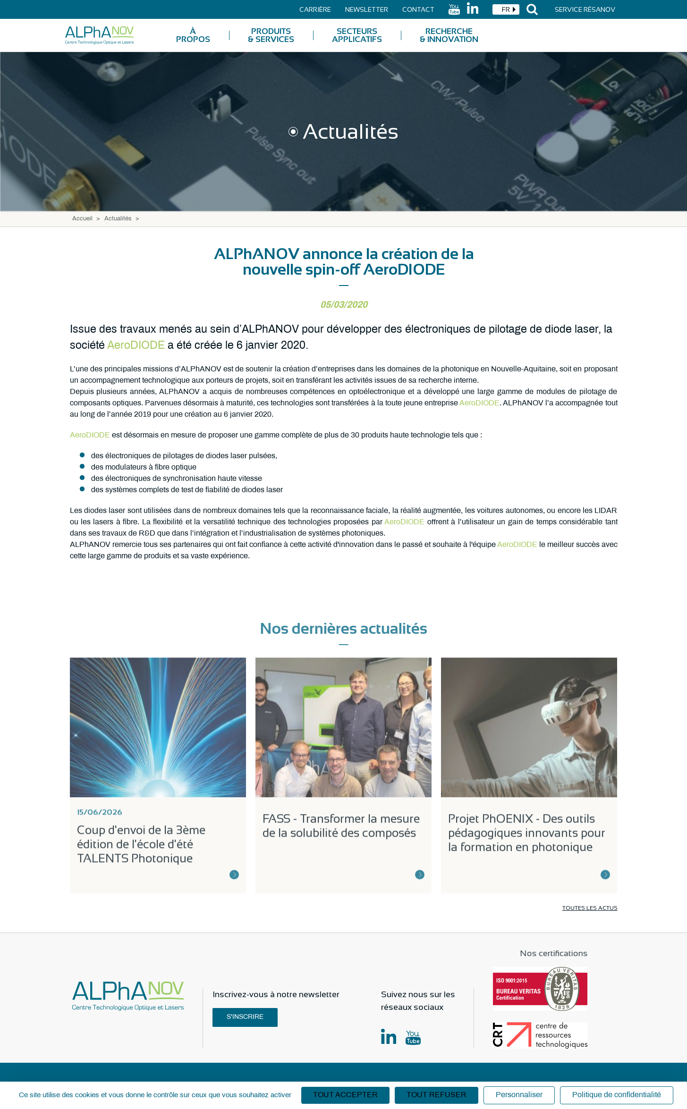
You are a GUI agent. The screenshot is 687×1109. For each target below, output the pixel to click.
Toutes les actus (590, 908)
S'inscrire (245, 1017)
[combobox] (505, 9)
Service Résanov (585, 9)
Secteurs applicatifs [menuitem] (357, 35)
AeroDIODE (136, 346)
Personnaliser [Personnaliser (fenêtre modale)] (519, 1095)
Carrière (315, 9)
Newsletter (366, 9)
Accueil (82, 219)
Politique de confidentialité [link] (616, 1095)
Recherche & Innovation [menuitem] (449, 35)
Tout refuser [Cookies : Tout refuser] (436, 1095)
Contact (418, 9)
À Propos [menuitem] (193, 35)
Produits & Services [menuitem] (271, 35)
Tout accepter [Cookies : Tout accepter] (345, 1095)
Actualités (118, 219)
